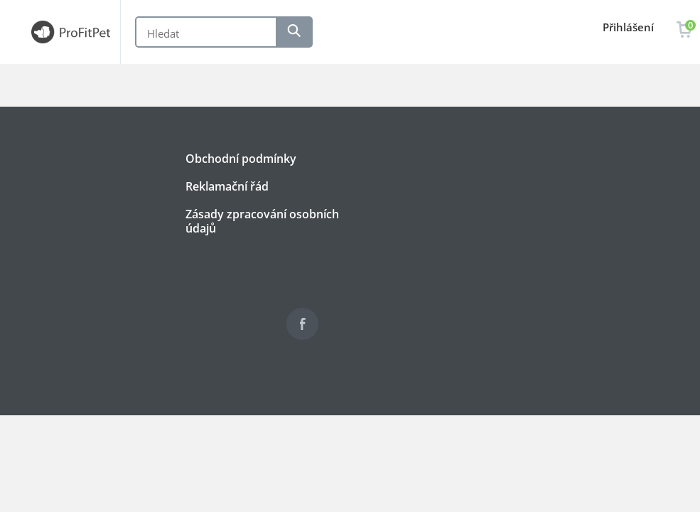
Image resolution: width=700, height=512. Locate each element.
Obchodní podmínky (240, 158)
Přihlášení (628, 27)
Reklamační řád (227, 186)
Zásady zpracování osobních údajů (262, 220)
